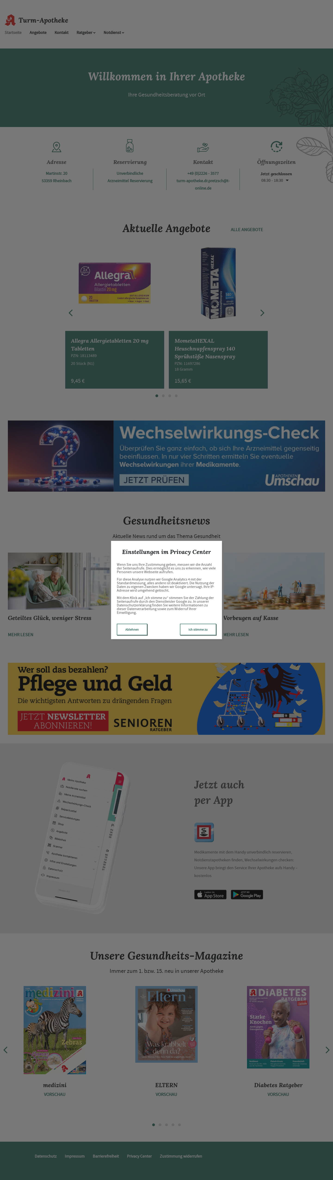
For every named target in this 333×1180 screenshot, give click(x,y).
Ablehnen (132, 629)
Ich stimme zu (198, 629)
